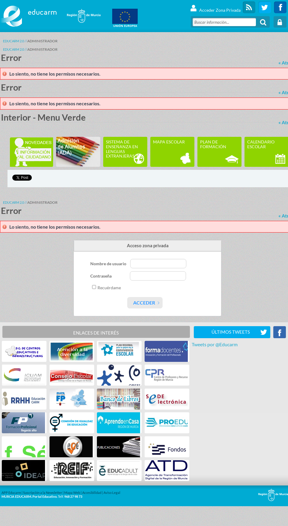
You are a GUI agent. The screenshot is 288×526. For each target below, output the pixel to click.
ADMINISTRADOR (42, 41)
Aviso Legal (112, 492)
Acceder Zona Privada (215, 7)
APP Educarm (11, 492)
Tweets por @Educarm (215, 344)
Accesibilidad (91, 492)
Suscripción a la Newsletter (42, 492)
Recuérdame (109, 287)
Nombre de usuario (108, 263)
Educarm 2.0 (13, 41)
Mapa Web (72, 492)
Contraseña (101, 275)
